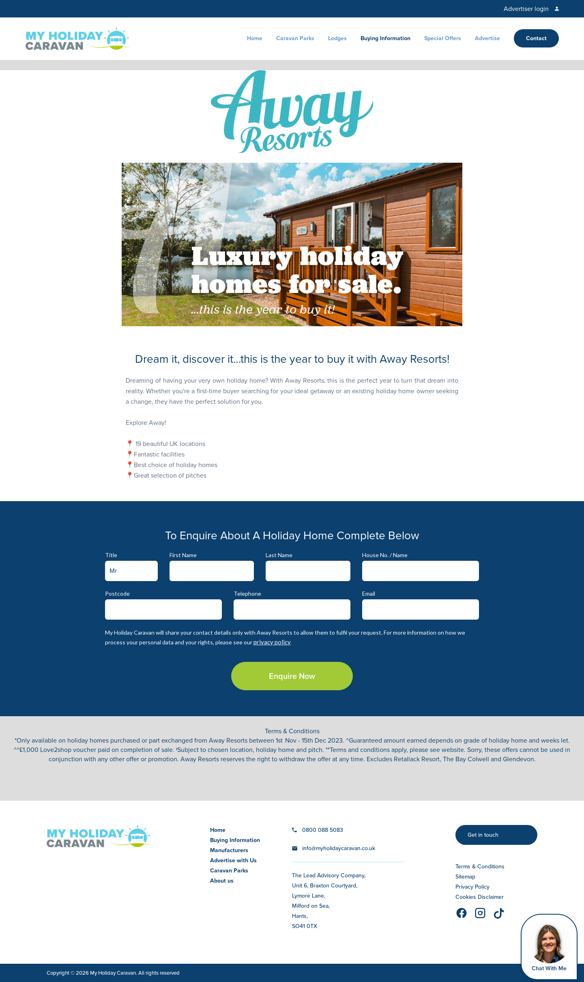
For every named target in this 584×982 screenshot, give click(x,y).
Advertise (487, 38)
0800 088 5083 (322, 830)
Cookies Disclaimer (479, 897)
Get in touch (483, 835)
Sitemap (465, 876)
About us (222, 880)
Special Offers (442, 38)
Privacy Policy (472, 887)
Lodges (337, 38)
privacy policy (272, 642)
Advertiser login (526, 8)
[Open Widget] (549, 947)
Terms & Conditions (480, 866)
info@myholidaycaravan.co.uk (338, 848)
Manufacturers (229, 850)
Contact (536, 38)
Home (254, 38)
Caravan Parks (295, 38)
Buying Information (385, 38)
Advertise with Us (233, 860)
